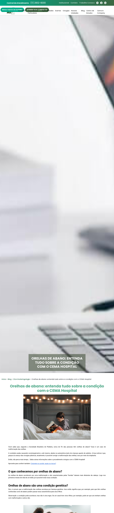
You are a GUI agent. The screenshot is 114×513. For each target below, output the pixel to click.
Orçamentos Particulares (33, 12)
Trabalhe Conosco (86, 3)
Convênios (22, 11)
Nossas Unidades (74, 12)
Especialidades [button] (47, 11)
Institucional (64, 3)
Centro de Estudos (90, 12)
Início (4, 379)
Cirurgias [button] (66, 11)
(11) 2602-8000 (38, 2)
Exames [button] (58, 11)
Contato (73, 3)
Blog (83, 11)
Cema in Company (101, 12)
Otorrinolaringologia (21, 379)
